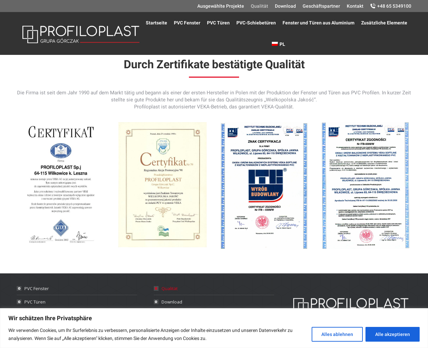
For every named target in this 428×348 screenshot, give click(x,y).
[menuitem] (220, 6)
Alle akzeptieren (392, 334)
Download (172, 302)
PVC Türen (34, 302)
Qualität (170, 288)
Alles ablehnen (337, 334)
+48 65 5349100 (394, 6)
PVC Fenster (36, 288)
